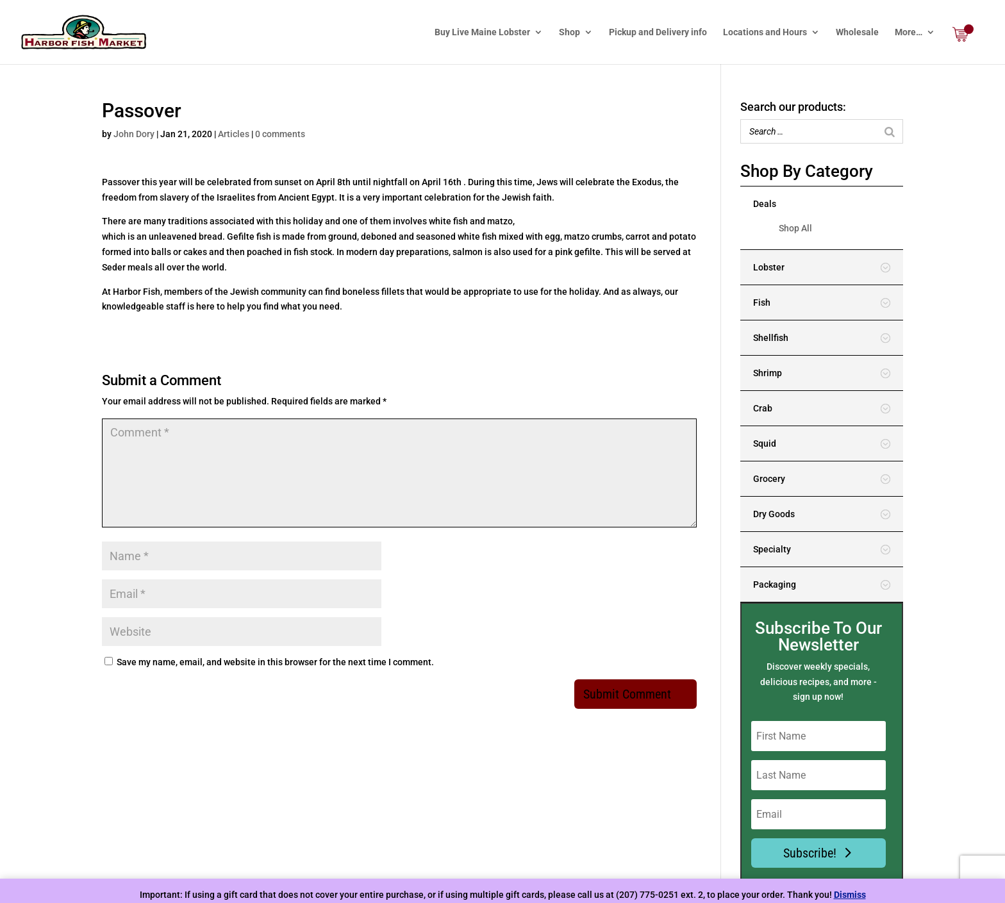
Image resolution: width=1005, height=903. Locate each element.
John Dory (133, 134)
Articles (233, 134)
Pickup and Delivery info (658, 32)
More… (908, 32)
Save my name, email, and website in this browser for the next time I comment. (275, 662)
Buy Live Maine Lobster (482, 32)
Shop (569, 32)
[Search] (889, 131)
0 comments (280, 134)
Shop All (795, 228)
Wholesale (857, 32)
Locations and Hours (765, 32)
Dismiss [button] (850, 895)
